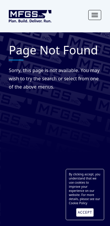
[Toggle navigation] (94, 15)
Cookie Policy (78, 203)
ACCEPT (85, 212)
